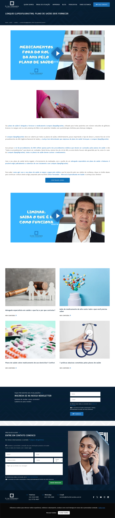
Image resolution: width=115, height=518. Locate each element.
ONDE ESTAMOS (85, 5)
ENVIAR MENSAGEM (55, 483)
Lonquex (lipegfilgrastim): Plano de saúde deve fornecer (32, 22)
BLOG (64, 5)
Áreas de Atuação (43, 5)
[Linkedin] (108, 497)
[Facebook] (93, 497)
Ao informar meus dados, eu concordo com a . (83, 404)
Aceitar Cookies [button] (63, 512)
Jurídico (16, 22)
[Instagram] (104, 497)
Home (6, 22)
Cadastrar (78, 414)
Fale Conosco (102, 4)
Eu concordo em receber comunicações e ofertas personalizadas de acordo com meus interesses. (82, 408)
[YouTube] (101, 497)
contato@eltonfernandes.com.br (70, 497)
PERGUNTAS (73, 5)
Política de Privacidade (32, 477)
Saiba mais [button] (101, 507)
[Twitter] (97, 497)
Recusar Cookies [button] (51, 512)
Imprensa (56, 5)
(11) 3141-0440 (34, 497)
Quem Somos (29, 5)
